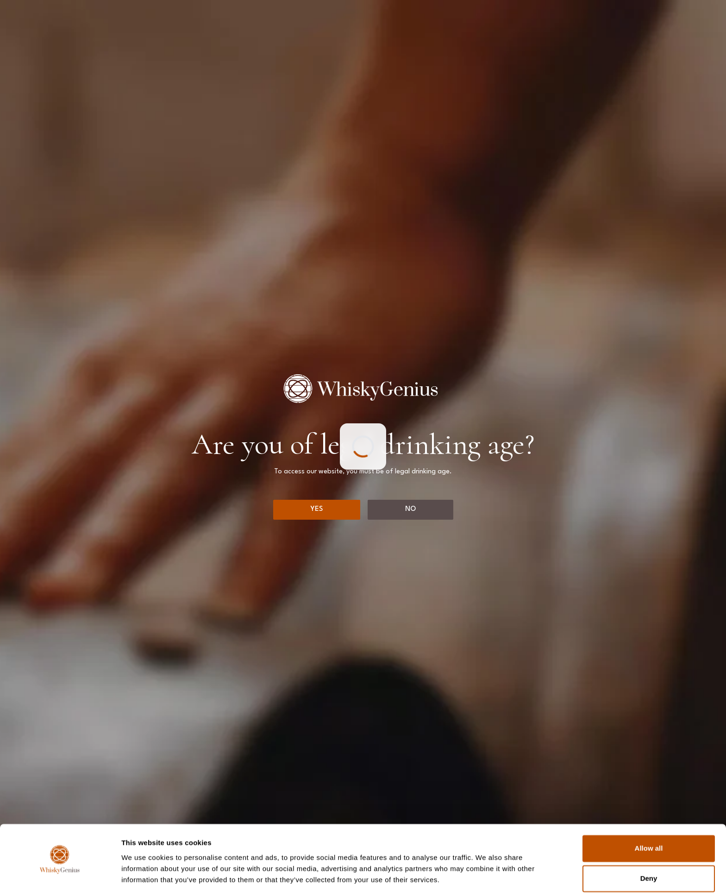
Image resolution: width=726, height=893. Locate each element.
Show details (142, 875)
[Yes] (316, 510)
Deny (648, 848)
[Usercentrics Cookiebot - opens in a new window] (59, 875)
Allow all (649, 818)
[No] (410, 510)
